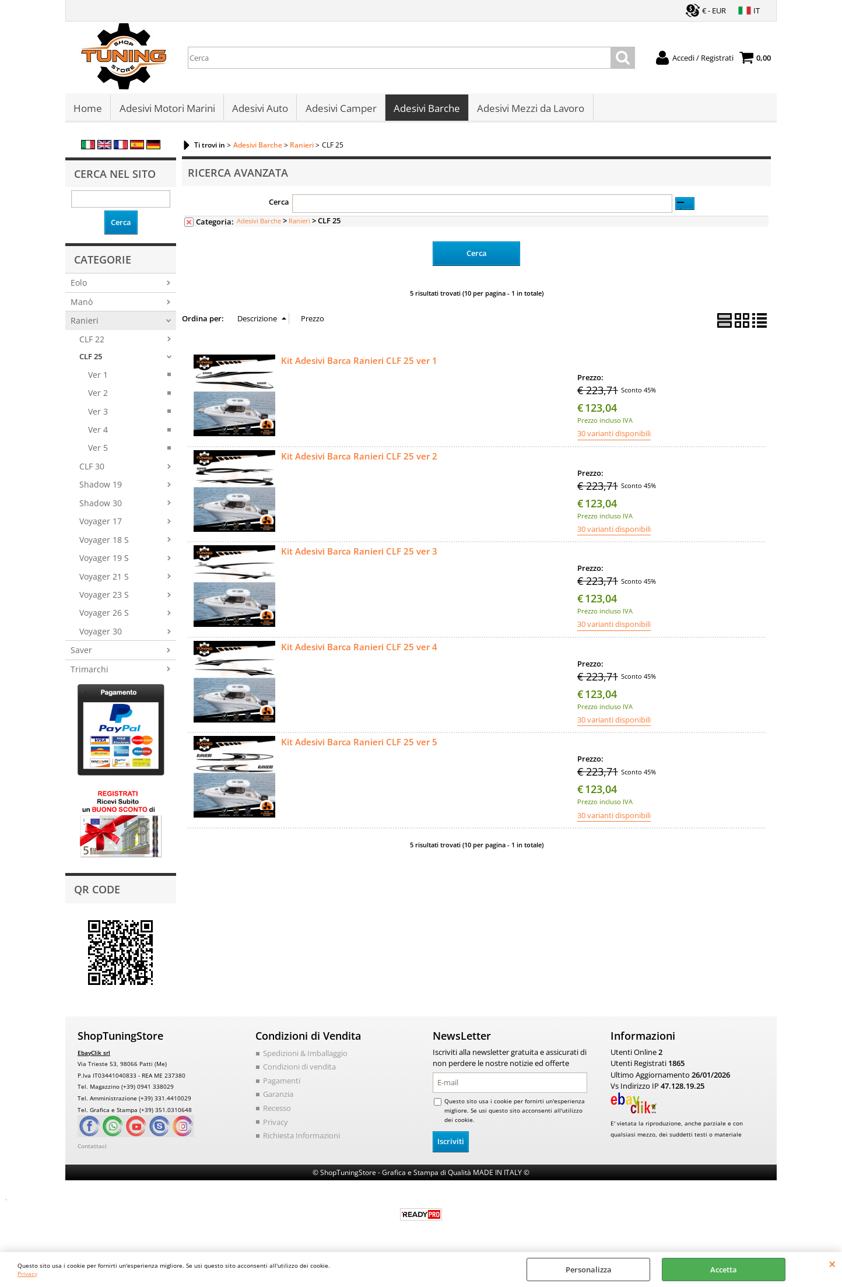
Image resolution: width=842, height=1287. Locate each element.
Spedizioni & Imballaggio (305, 1056)
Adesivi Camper (340, 110)
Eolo (79, 286)
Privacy (27, 1274)
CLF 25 (90, 360)
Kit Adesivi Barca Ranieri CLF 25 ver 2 (359, 459)
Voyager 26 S (104, 616)
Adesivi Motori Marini (167, 110)
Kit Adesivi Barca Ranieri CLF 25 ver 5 (359, 745)
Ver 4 (98, 433)
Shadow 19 (100, 487)
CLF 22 (91, 342)
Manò (82, 304)
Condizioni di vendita (299, 1070)
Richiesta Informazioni (301, 1138)
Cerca (279, 205)
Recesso (277, 1111)
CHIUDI (832, 1264)
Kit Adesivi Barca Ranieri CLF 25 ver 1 (359, 363)
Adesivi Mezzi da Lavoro (529, 110)
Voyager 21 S (104, 579)
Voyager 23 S (104, 597)
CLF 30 (91, 469)
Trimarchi (89, 672)
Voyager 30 (100, 634)
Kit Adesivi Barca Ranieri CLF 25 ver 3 (359, 554)
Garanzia (278, 1097)
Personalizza (589, 1269)
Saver (81, 653)
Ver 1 (98, 377)
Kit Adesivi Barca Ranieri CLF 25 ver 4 (359, 649)
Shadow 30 (100, 505)
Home (87, 110)
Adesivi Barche (425, 110)
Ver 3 (98, 414)
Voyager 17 (100, 524)
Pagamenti (281, 1083)
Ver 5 (98, 451)
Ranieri (85, 323)
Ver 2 (98, 396)
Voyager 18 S (104, 542)
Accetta (723, 1269)
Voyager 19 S (104, 561)
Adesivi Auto (259, 110)
